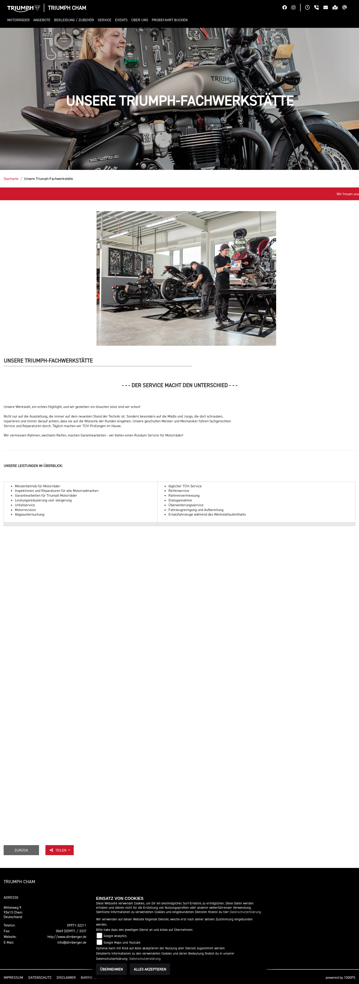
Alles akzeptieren (150, 969)
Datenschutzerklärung (245, 912)
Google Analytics (115, 936)
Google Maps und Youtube (122, 942)
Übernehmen (111, 969)
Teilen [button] (58, 850)
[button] (19, 20)
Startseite (11, 178)
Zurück (21, 850)
